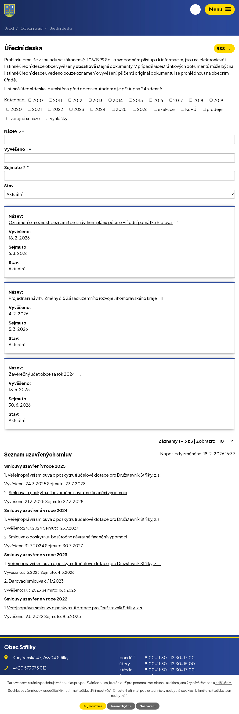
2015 (138, 100)
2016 (158, 100)
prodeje (215, 109)
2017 (178, 100)
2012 (77, 100)
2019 (218, 100)
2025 (121, 109)
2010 (38, 100)
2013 (97, 100)
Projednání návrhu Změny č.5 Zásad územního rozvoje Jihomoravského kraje (87, 298)
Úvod (9, 28)
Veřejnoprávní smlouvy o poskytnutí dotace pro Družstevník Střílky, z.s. (75, 607)
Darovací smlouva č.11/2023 (36, 581)
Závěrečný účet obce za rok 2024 (46, 374)
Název (12, 131)
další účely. (223, 683)
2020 (16, 109)
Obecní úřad (32, 28)
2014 (118, 100)
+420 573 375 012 (30, 667)
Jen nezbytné (121, 706)
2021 (37, 109)
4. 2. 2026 (18, 313)
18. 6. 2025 (19, 389)
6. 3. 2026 (18, 253)
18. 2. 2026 (19, 237)
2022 (57, 109)
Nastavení (148, 706)
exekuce (166, 109)
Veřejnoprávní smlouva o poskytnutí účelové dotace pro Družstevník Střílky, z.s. (84, 475)
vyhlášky (58, 118)
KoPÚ (190, 109)
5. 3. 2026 (18, 329)
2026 (142, 109)
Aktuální (17, 268)
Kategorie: (14, 99)
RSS (224, 48)
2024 (99, 109)
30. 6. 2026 (20, 405)
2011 (57, 100)
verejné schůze (25, 118)
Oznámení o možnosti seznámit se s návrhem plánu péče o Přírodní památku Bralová (94, 222)
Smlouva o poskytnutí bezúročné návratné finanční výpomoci (68, 492)
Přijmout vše (92, 706)
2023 (78, 109)
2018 (198, 100)
